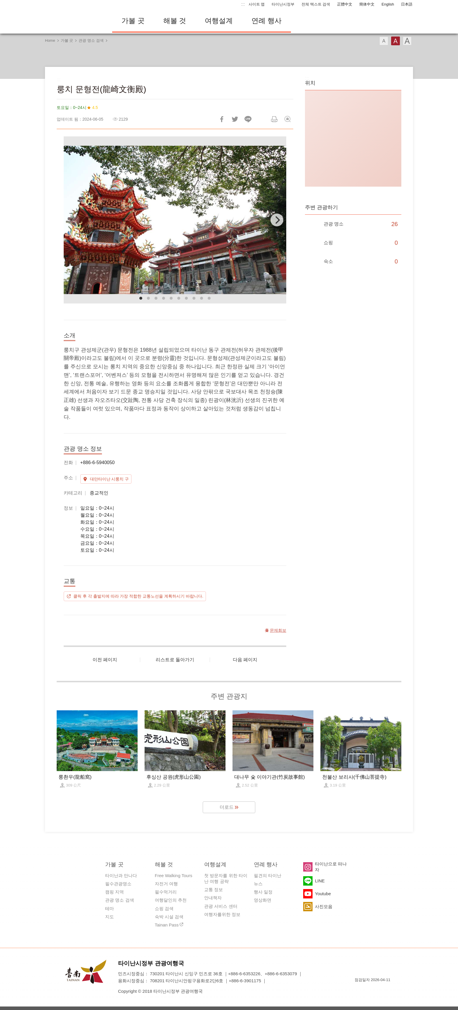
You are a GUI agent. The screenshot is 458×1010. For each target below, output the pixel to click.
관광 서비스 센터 (220, 906)
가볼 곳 (133, 21)
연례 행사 (266, 21)
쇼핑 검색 (164, 908)
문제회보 (287, 119)
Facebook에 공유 (222, 119)
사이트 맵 (257, 4)
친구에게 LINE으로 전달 (248, 119)
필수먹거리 (166, 891)
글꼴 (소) (383, 41)
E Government (359, 990)
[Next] (276, 220)
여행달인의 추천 (171, 900)
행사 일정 (263, 891)
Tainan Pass (167, 924)
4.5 (95, 107)
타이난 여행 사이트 (74, 21)
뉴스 (258, 883)
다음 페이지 (245, 659)
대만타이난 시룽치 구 (109, 479)
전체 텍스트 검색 (315, 4)
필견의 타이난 (267, 875)
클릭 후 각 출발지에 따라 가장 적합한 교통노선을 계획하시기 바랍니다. (138, 596)
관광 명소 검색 (91, 40)
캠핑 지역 (114, 891)
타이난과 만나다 (121, 875)
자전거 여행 (166, 883)
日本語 (406, 4)
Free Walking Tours (173, 875)
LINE (320, 880)
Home (50, 40)
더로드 (227, 807)
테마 (109, 908)
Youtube (323, 893)
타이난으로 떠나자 (331, 866)
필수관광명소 (118, 883)
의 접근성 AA (380, 990)
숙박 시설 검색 (169, 916)
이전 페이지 (105, 659)
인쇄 (274, 119)
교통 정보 (213, 889)
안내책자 (213, 897)
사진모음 (323, 906)
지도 (109, 916)
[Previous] (73, 220)
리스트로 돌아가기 (175, 659)
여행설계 (219, 21)
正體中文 (344, 4)
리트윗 (235, 119)
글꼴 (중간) (395, 41)
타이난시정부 (283, 4)
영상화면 (262, 900)
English (387, 4)
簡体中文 (366, 4)
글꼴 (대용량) (407, 41)
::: (243, 4)
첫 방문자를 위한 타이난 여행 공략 (225, 878)
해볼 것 (174, 21)
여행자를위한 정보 (222, 914)
